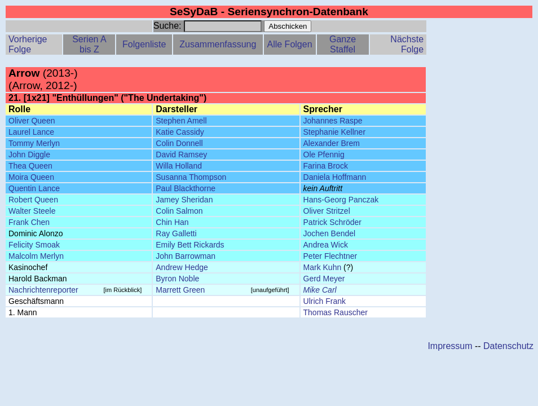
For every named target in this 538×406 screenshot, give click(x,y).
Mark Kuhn (322, 267)
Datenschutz (508, 346)
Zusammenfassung (217, 44)
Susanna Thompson (191, 177)
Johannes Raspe (333, 120)
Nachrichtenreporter (43, 289)
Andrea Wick (325, 244)
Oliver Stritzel (326, 210)
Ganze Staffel (342, 44)
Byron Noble (177, 278)
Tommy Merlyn (34, 143)
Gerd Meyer (324, 278)
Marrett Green (180, 289)
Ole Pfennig (324, 154)
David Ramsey (181, 154)
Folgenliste (144, 44)
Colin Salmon (179, 210)
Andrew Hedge (182, 267)
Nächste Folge (407, 44)
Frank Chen (29, 222)
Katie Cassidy (180, 131)
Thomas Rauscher (335, 312)
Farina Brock (325, 165)
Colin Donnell (179, 143)
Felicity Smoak (34, 244)
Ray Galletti (176, 233)
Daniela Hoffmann (335, 177)
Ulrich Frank (324, 301)
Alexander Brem (331, 143)
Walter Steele (32, 210)
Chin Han (172, 222)
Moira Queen (31, 177)
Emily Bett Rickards (190, 244)
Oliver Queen (31, 120)
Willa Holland (179, 165)
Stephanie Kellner (334, 131)
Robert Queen (33, 199)
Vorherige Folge (27, 44)
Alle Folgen (289, 44)
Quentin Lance (34, 188)
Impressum (449, 346)
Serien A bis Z (89, 44)
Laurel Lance (31, 131)
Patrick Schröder (332, 222)
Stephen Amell (181, 120)
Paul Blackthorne (185, 188)
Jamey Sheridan (184, 199)
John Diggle (29, 154)
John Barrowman (185, 256)
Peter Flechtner (330, 256)
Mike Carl (320, 289)
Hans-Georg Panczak (341, 199)
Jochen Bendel (329, 233)
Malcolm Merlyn (36, 256)
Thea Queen (30, 165)
